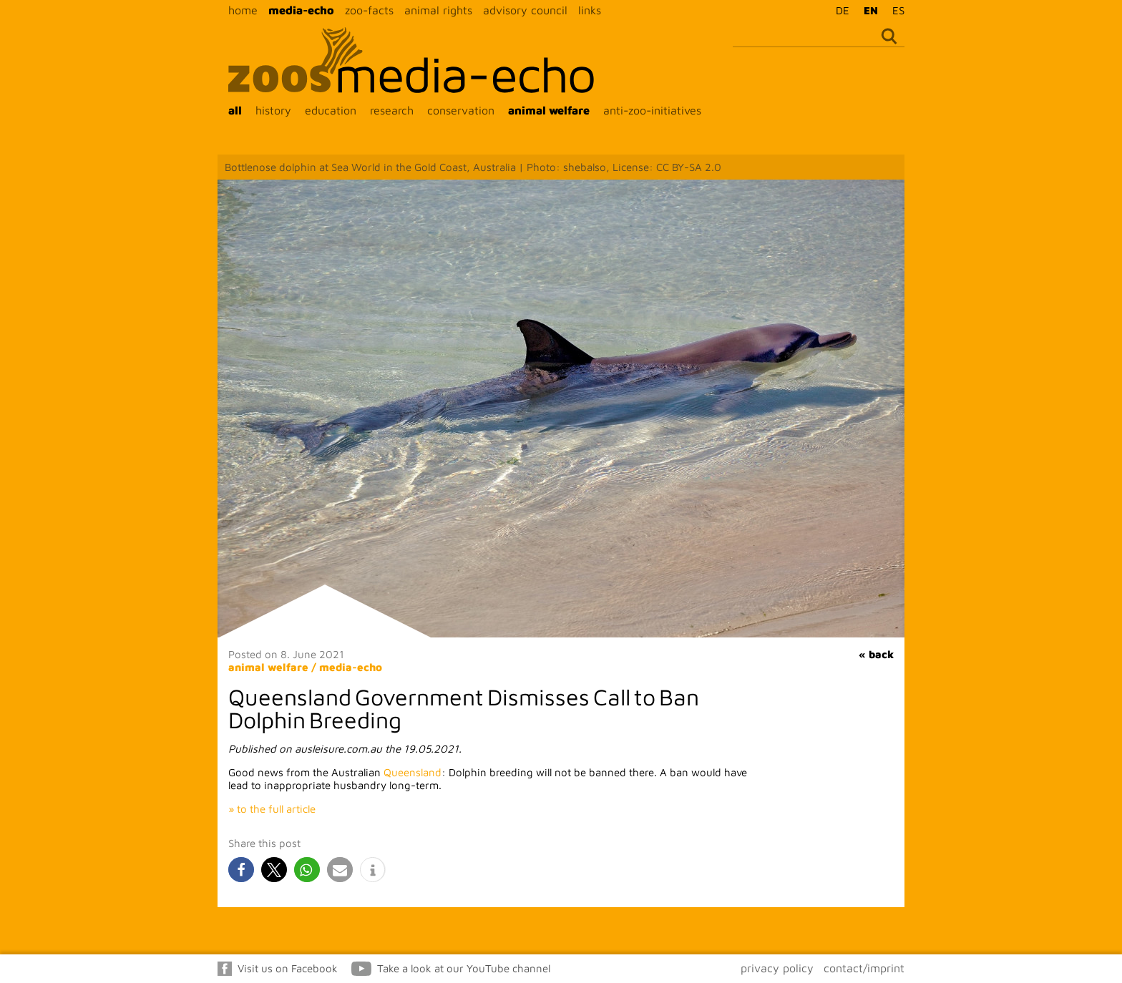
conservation (460, 110)
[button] (241, 869)
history (273, 110)
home (243, 10)
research (392, 110)
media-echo (301, 10)
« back (876, 654)
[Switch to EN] (867, 10)
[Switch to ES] (894, 10)
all (235, 110)
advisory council (525, 10)
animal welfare (549, 110)
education (330, 110)
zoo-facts (369, 10)
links (589, 10)
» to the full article (272, 809)
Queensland (413, 772)
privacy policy (777, 968)
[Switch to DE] (839, 10)
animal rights (438, 10)
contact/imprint (864, 968)
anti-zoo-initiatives (652, 110)
